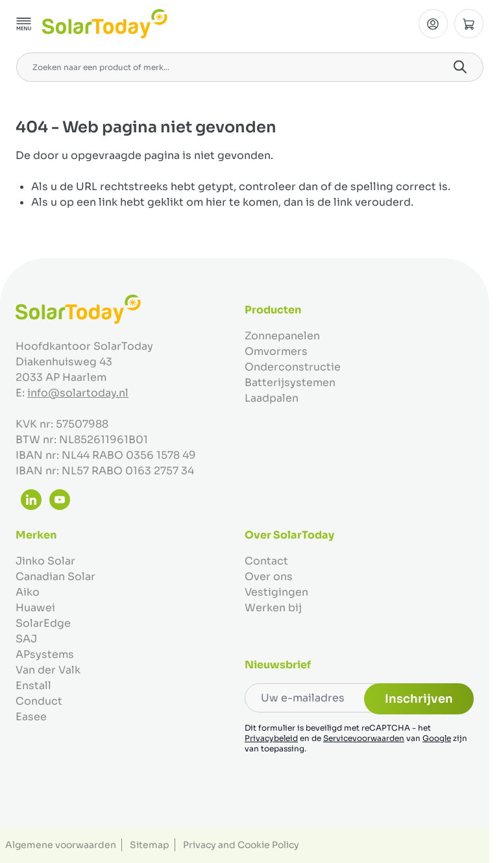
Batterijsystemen (290, 382)
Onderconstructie (293, 367)
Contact (266, 561)
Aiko (28, 592)
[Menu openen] (24, 24)
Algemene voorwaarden (60, 845)
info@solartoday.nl (77, 393)
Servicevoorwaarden (363, 738)
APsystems (45, 654)
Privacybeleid (271, 738)
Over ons (269, 576)
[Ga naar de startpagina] (104, 23)
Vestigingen (276, 592)
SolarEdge (43, 623)
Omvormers (276, 351)
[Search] (460, 67)
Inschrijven (419, 699)
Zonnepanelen (282, 336)
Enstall (33, 685)
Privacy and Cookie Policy (241, 845)
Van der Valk (48, 670)
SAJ (26, 639)
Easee (31, 716)
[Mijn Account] (433, 23)
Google (436, 738)
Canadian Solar (55, 576)
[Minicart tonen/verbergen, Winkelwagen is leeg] (468, 23)
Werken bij (273, 607)
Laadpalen (271, 398)
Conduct (39, 701)
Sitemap (149, 845)
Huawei (35, 607)
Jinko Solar (45, 561)
